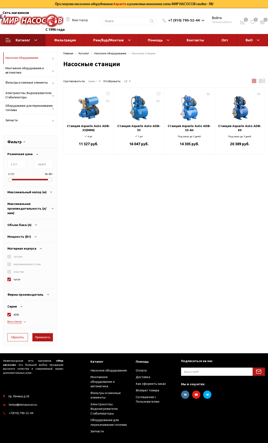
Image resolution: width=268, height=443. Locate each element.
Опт (224, 40)
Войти (217, 18)
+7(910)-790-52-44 (21, 413)
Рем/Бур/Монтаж (108, 40)
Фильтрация (65, 40)
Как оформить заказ (151, 383)
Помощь (155, 40)
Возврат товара (147, 390)
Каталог (21, 40)
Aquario (119, 4)
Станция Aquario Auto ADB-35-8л (189, 128)
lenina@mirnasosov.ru (23, 404)
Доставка (143, 377)
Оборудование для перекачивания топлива (29, 108)
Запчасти (29, 121)
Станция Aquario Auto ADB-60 (239, 128)
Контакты (195, 40)
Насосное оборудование (29, 58)
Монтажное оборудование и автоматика (29, 70)
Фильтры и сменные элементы (29, 83)
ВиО (249, 40)
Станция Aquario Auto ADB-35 (138, 128)
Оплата (141, 370)
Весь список (14, 321)
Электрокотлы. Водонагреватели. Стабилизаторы (29, 95)
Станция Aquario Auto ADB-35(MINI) (88, 128)
